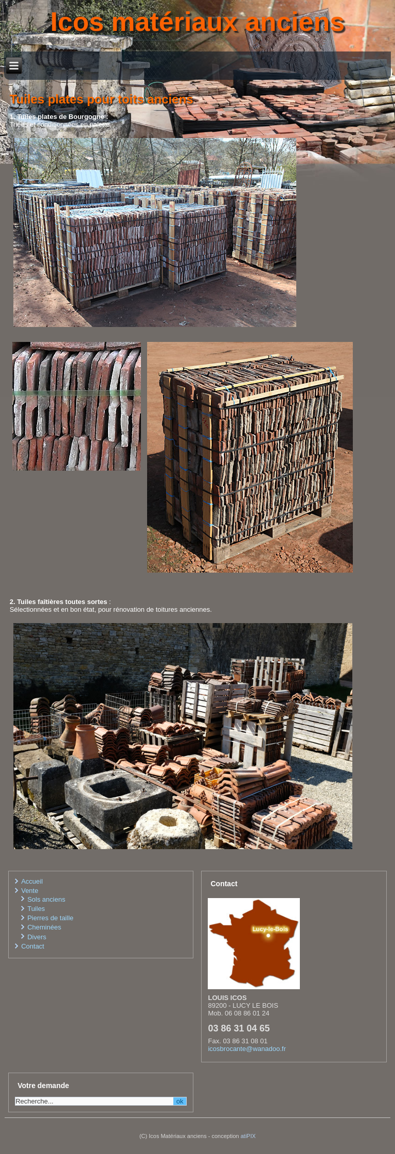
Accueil (32, 881)
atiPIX (248, 1136)
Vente (29, 890)
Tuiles (36, 908)
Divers (36, 937)
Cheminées (44, 927)
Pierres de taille (50, 918)
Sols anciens (46, 899)
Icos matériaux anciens (197, 22)
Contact (32, 946)
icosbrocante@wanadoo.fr (246, 1049)
